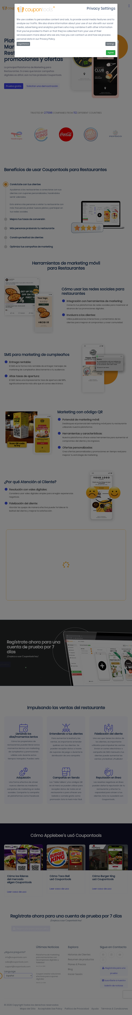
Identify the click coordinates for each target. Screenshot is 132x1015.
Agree (111, 52)
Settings (110, 44)
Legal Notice (23, 44)
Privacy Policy (47, 38)
